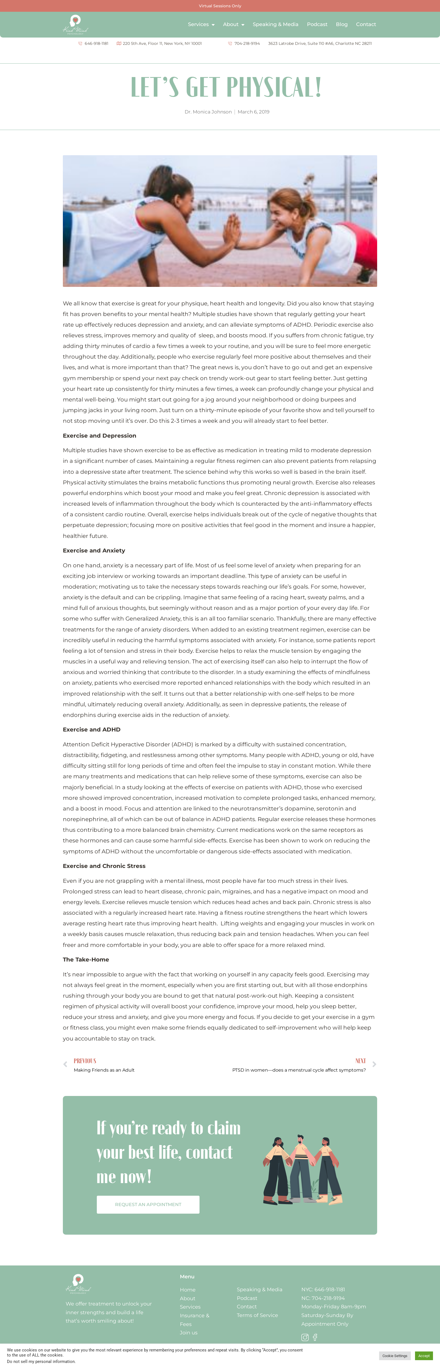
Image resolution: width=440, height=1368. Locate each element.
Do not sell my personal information (41, 1361)
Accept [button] (424, 1356)
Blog (342, 24)
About (233, 24)
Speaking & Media (276, 24)
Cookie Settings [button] (394, 1356)
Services (201, 24)
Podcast (317, 24)
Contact (366, 24)
